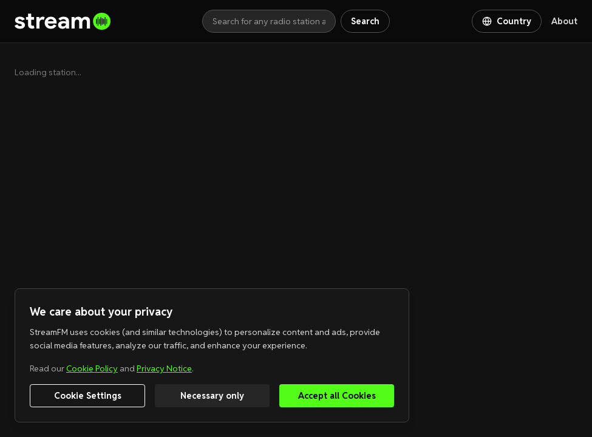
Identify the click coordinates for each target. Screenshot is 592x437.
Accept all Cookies (337, 395)
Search (365, 21)
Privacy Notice (164, 368)
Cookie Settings (87, 395)
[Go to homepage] (108, 21)
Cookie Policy (92, 368)
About (564, 21)
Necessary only (212, 395)
